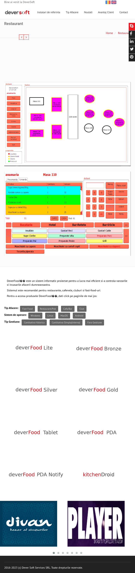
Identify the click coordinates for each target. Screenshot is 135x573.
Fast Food (27, 308)
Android (79, 315)
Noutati (88, 12)
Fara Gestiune (94, 322)
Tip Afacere (72, 12)
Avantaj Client (106, 12)
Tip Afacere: (11, 308)
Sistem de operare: (15, 314)
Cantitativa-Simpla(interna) (66, 322)
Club (81, 308)
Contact (123, 12)
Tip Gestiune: (12, 321)
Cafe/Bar (67, 308)
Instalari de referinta (48, 12)
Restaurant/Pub (48, 308)
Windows (35, 315)
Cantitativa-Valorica (34, 322)
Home (109, 33)
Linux (50, 315)
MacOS (64, 315)
